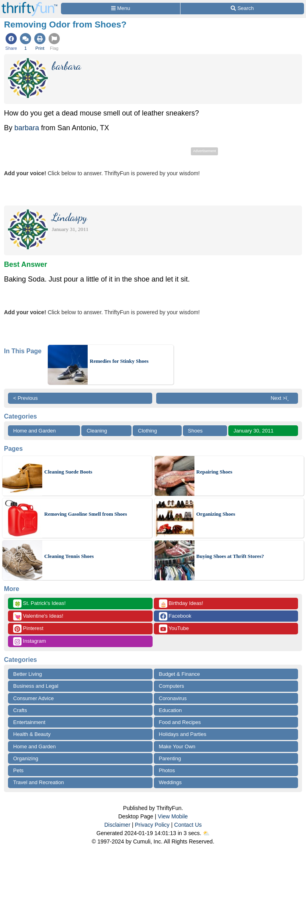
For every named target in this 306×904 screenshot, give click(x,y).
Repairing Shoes (214, 472)
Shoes (195, 431)
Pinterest (28, 628)
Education (170, 710)
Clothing (147, 431)
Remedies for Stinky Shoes (119, 361)
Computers (171, 686)
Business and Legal (35, 686)
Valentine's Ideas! (38, 616)
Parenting (170, 758)
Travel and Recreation (38, 782)
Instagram (29, 641)
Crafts (20, 710)
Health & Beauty (32, 734)
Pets (18, 770)
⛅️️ (206, 833)
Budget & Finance (179, 674)
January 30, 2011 (253, 431)
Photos (167, 770)
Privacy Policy (152, 825)
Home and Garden (34, 431)
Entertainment (29, 722)
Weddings (170, 782)
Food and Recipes (180, 722)
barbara (26, 128)
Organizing (25, 758)
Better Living (27, 674)
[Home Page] (29, 4)
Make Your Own (177, 746)
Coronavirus (173, 698)
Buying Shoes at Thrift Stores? (230, 556)
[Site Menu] (120, 8)
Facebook (175, 616)
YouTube (174, 628)
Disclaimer (117, 825)
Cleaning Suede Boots (68, 472)
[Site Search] (242, 8)
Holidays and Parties (182, 734)
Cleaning (96, 431)
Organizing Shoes (215, 514)
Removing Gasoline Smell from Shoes (85, 514)
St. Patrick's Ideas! (39, 603)
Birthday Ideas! (181, 603)
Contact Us (188, 825)
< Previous (25, 398)
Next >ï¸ (282, 398)
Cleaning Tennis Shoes (69, 556)
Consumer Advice (33, 698)
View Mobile (173, 816)
